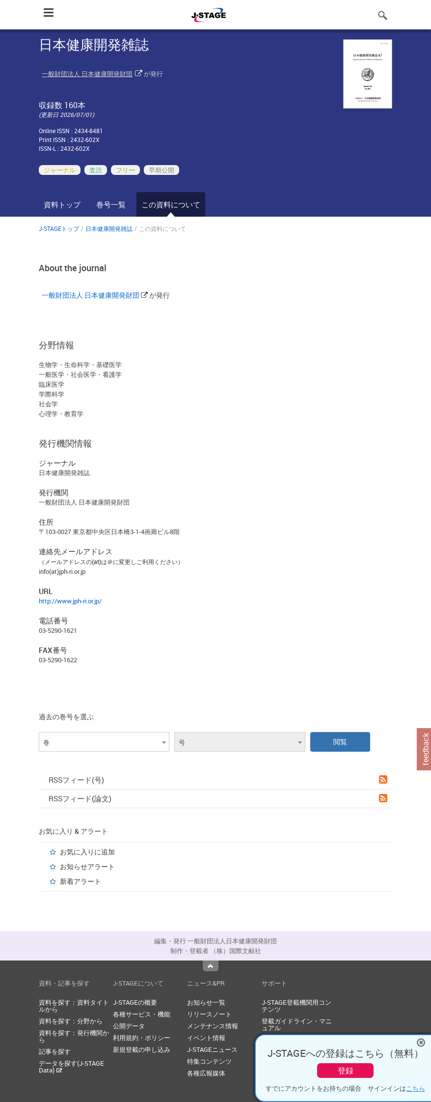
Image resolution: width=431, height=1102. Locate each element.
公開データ (129, 1025)
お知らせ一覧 (206, 1002)
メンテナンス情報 (212, 1025)
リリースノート (209, 1014)
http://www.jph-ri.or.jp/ (70, 600)
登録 (345, 1070)
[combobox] (104, 742)
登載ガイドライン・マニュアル (297, 1024)
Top (210, 966)
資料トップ (62, 204)
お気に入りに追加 (87, 851)
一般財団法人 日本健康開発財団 (87, 73)
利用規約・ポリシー (141, 1037)
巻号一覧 (111, 204)
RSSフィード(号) (218, 780)
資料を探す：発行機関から (74, 1036)
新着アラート (80, 881)
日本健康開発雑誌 (109, 228)
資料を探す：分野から (71, 1021)
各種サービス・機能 (141, 1014)
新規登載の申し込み (141, 1049)
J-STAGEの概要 (135, 1002)
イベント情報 (206, 1037)
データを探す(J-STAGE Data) (71, 1066)
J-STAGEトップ (59, 228)
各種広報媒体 (206, 1073)
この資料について (170, 204)
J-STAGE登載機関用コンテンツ (296, 1006)
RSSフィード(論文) (218, 798)
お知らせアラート (87, 866)
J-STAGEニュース (212, 1049)
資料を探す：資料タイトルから (74, 1006)
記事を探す (55, 1051)
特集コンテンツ (209, 1061)
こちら (415, 1088)
